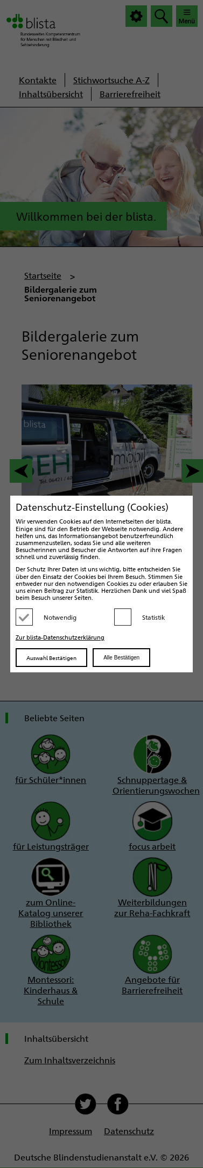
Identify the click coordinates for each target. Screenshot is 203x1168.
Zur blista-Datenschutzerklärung (60, 637)
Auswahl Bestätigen (51, 657)
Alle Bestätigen (121, 658)
